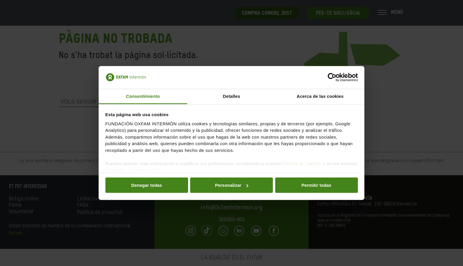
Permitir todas (316, 185)
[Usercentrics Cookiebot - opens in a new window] (332, 77)
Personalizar (231, 185)
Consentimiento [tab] (143, 95)
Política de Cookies (301, 163)
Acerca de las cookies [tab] (320, 95)
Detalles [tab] (231, 95)
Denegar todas (146, 185)
